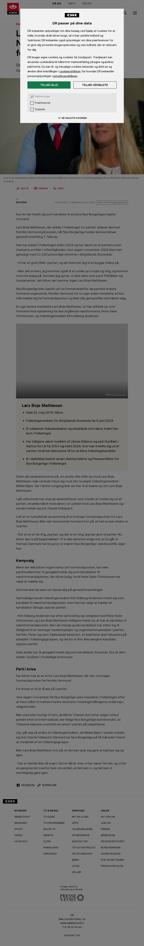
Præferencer (43, 103)
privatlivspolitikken (65, 76)
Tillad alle (49, 85)
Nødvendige (42, 96)
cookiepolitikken (69, 71)
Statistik (40, 109)
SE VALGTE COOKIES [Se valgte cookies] (72, 118)
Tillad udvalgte (95, 85)
